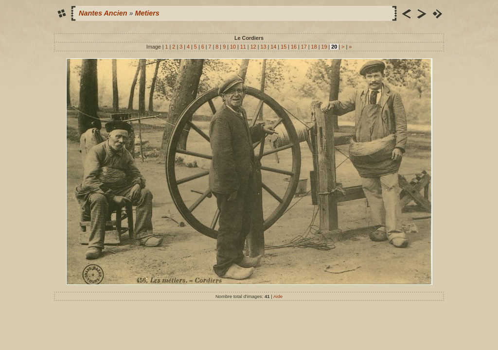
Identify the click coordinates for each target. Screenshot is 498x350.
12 (253, 47)
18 (314, 47)
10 (233, 47)
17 (304, 47)
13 (263, 47)
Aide (278, 296)
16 (293, 47)
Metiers (147, 13)
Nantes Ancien (103, 13)
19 (324, 47)
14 (273, 47)
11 (243, 47)
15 (283, 47)
